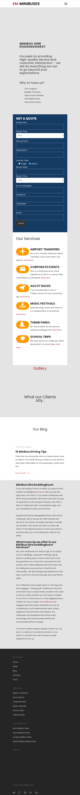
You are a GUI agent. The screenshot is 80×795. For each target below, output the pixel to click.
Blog (15, 670)
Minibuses (48, 601)
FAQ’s (15, 679)
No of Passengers (24, 185)
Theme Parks (19, 715)
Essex (41, 492)
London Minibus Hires (22, 737)
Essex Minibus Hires (21, 732)
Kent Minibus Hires (21, 728)
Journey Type (22, 160)
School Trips (18, 710)
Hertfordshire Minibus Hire (24, 741)
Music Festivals (19, 706)
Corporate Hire (19, 701)
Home (15, 662)
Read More (28, 260)
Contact (16, 675)
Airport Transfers (20, 693)
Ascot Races (18, 697)
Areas (15, 666)
